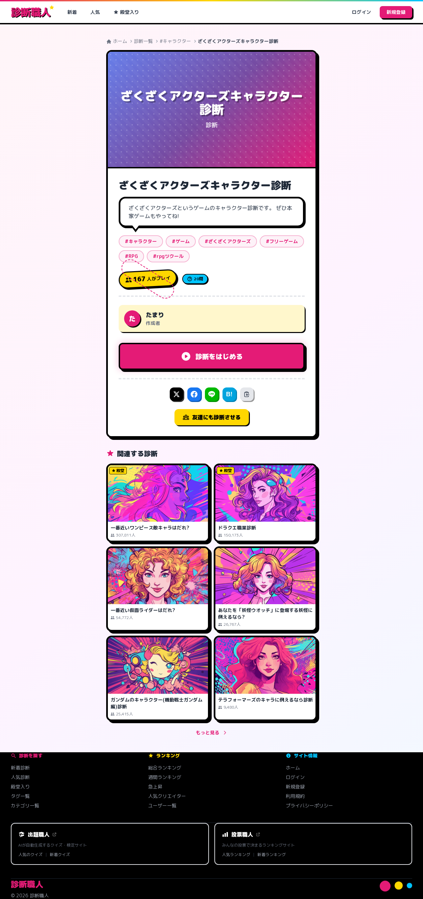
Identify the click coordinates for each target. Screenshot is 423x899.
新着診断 (20, 767)
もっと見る (212, 732)
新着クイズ (60, 854)
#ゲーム (181, 241)
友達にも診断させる (212, 417)
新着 (72, 12)
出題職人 (37, 834)
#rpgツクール (168, 256)
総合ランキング (164, 767)
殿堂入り (126, 12)
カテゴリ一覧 (25, 805)
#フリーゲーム (282, 241)
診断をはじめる (212, 356)
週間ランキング (164, 777)
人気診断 (20, 777)
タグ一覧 (20, 796)
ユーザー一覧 (162, 805)
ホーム (116, 41)
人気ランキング (236, 854)
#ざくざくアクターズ (228, 241)
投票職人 (241, 834)
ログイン (361, 12)
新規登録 (395, 12)
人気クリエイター (167, 796)
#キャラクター (175, 41)
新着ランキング (271, 854)
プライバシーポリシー (309, 805)
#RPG (131, 256)
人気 (95, 12)
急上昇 (155, 786)
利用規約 (295, 796)
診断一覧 (143, 41)
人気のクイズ (30, 854)
